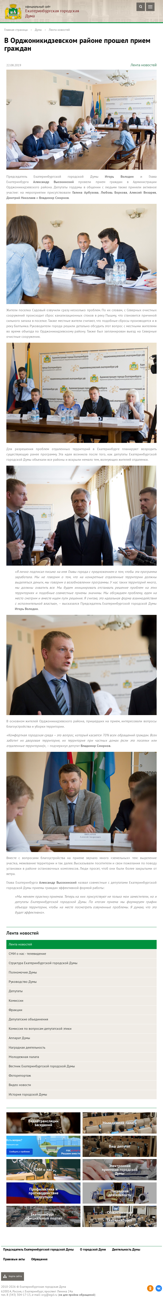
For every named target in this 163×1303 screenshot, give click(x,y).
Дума (38, 30)
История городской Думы (28, 1094)
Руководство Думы (23, 981)
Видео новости (20, 1085)
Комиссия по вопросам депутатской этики (40, 1028)
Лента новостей (59, 30)
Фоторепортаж (20, 1075)
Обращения (39, 1259)
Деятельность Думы (126, 1249)
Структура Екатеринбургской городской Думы (43, 963)
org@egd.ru (49, 1295)
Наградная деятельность (27, 1047)
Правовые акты (14, 1259)
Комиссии (16, 1000)
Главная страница (16, 30)
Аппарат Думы (19, 1038)
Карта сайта (12, 1276)
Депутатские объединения (28, 1019)
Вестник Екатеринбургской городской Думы (42, 1066)
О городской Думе (93, 1249)
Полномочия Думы (23, 972)
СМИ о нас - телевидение (27, 953)
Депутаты (16, 991)
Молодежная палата (24, 1057)
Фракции (15, 1010)
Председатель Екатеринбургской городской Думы (38, 1249)
